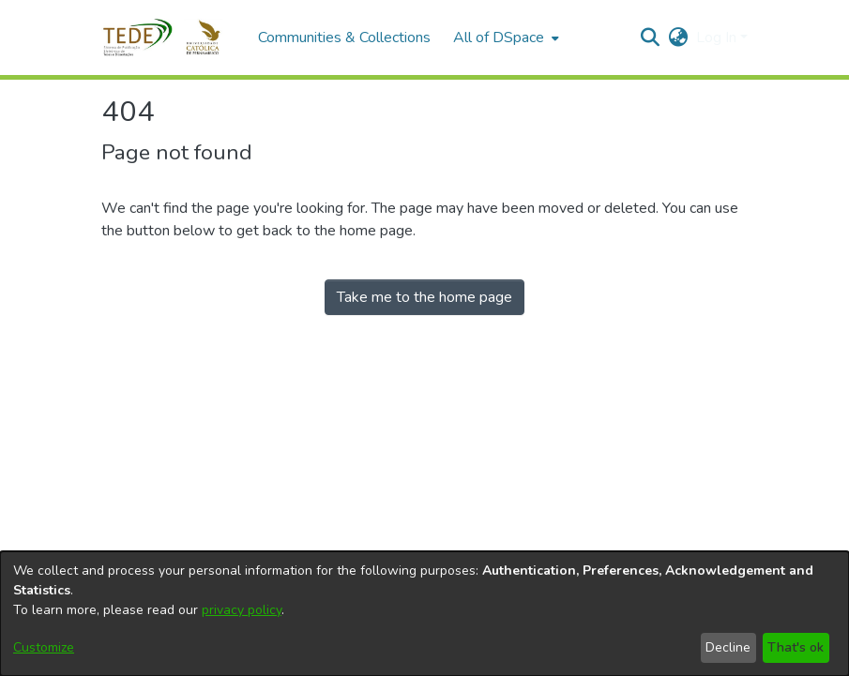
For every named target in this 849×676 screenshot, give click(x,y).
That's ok (795, 647)
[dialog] (424, 613)
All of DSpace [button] (498, 37)
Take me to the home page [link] (424, 297)
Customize (43, 647)
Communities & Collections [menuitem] (344, 37)
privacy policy (241, 610)
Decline (727, 647)
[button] (170, 37)
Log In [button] (718, 37)
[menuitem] (504, 37)
